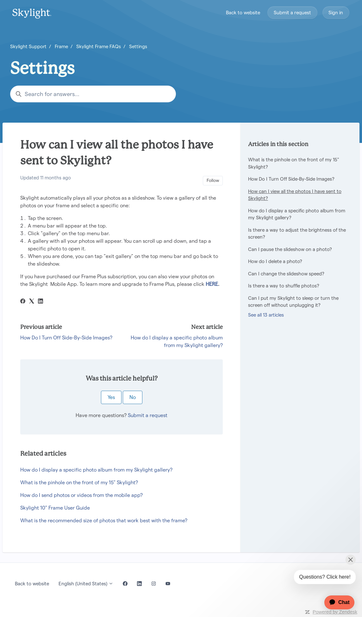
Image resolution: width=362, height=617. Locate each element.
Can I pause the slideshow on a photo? (290, 249)
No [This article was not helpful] (132, 397)
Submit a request (292, 12)
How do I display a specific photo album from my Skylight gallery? (96, 469)
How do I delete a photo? (275, 261)
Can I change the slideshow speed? (286, 273)
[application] (336, 602)
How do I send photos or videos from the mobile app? (81, 495)
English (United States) (86, 583)
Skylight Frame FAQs (98, 46)
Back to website (243, 12)
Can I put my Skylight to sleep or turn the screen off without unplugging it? (293, 301)
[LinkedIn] (40, 302)
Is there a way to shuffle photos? (283, 285)
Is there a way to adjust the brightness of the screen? (297, 233)
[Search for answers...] (93, 94)
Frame (61, 46)
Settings (138, 46)
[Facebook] (22, 302)
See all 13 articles (266, 315)
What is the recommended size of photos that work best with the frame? (103, 520)
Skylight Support (28, 46)
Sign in (335, 12)
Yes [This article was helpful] (111, 397)
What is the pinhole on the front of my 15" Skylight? (79, 482)
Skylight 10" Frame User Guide (55, 508)
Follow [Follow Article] (213, 180)
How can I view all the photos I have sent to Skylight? (294, 195)
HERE (212, 284)
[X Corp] (31, 302)
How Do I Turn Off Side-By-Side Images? (66, 337)
